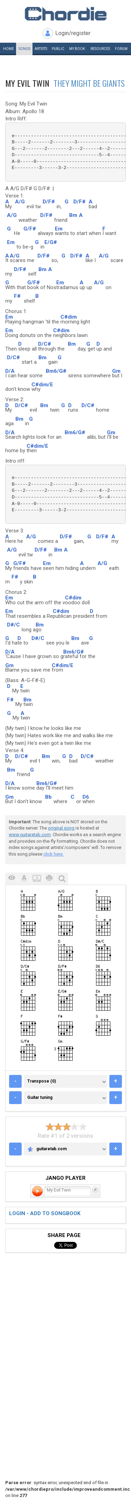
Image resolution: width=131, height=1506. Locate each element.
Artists (41, 49)
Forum (121, 49)
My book (77, 49)
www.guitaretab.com (30, 834)
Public (58, 49)
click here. (53, 854)
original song (61, 828)
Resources (100, 49)
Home (8, 49)
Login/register (72, 33)
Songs (24, 49)
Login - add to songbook (44, 1213)
